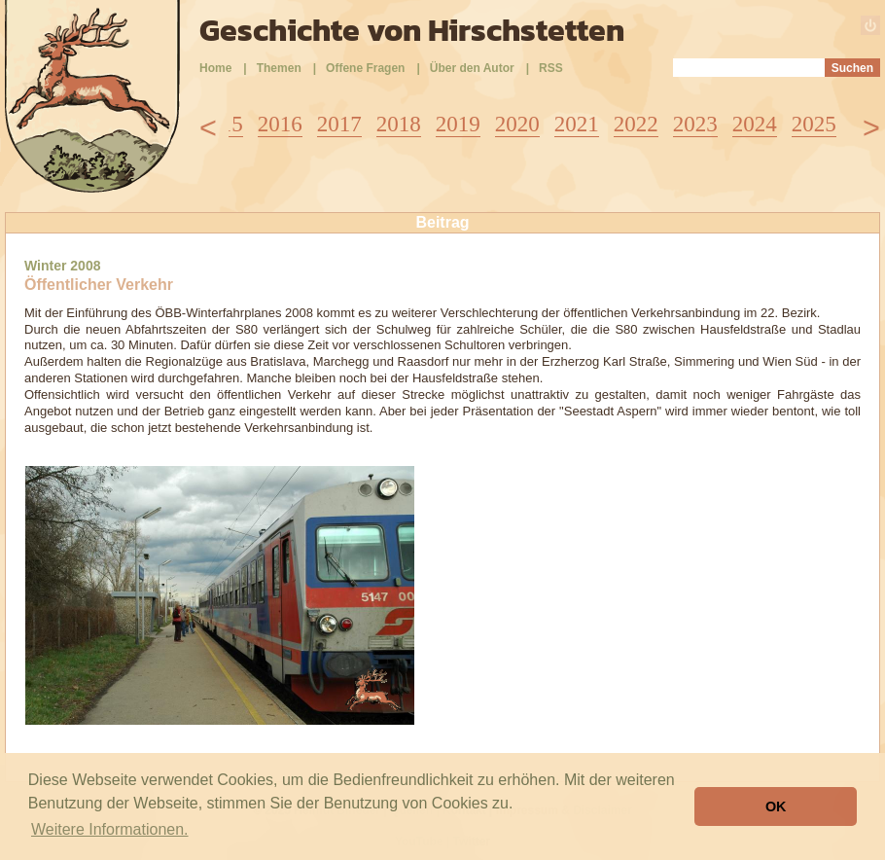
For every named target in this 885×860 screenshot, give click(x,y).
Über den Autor (472, 68)
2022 (636, 124)
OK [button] (776, 806)
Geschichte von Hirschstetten (411, 30)
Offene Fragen (365, 68)
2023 (695, 124)
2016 (280, 124)
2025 (814, 124)
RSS (551, 68)
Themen (279, 68)
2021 (576, 124)
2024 (754, 124)
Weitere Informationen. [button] (110, 829)
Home (215, 68)
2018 (398, 124)
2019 (458, 124)
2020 (517, 124)
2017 (339, 124)
